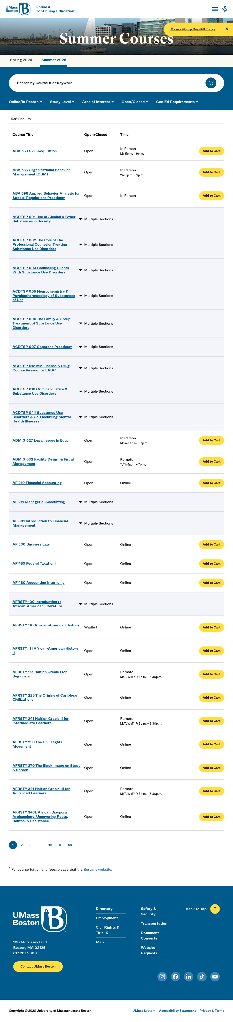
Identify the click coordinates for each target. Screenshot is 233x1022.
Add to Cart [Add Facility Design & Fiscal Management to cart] (211, 461)
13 (50, 845)
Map (100, 942)
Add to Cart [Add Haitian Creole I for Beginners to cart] (211, 674)
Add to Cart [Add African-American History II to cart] (211, 651)
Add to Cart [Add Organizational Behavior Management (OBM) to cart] (211, 172)
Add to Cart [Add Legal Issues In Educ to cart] (211, 440)
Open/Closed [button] (133, 101)
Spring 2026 (21, 59)
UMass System (143, 1010)
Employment (107, 918)
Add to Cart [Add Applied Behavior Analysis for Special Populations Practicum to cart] (211, 195)
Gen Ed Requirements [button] (175, 101)
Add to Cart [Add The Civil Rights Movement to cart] (211, 744)
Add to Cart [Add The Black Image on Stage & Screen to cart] (211, 768)
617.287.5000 (25, 953)
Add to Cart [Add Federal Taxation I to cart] (211, 563)
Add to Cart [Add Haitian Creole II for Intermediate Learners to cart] (211, 721)
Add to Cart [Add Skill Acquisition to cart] (211, 151)
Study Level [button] (60, 101)
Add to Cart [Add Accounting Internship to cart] (211, 583)
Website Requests (149, 950)
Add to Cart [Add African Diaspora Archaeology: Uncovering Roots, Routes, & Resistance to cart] (211, 817)
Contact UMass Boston (38, 966)
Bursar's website (97, 869)
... (40, 845)
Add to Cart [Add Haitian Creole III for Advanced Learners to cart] (211, 791)
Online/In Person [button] (24, 101)
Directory (104, 908)
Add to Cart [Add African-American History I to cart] (211, 627)
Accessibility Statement (177, 1010)
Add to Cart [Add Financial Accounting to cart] (211, 483)
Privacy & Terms (212, 1010)
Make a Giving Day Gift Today (192, 29)
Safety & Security (148, 911)
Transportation (154, 923)
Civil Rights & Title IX (107, 930)
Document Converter (150, 935)
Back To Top (196, 908)
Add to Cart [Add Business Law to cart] (211, 544)
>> (70, 845)
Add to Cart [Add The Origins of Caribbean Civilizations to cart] (211, 697)
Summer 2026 (53, 59)
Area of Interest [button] (96, 101)
